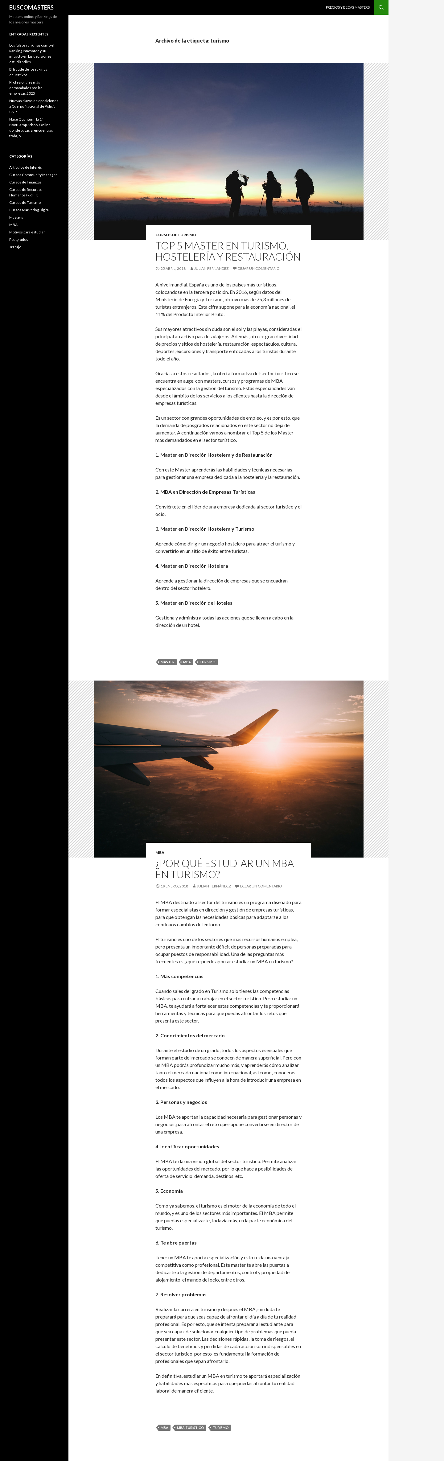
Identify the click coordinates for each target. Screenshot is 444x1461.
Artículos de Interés (25, 167)
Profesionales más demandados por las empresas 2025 (26, 88)
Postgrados (18, 239)
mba (187, 662)
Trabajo (15, 247)
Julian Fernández (211, 268)
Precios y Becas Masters (348, 7)
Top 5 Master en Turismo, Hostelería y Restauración (228, 251)
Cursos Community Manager (33, 174)
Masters (16, 217)
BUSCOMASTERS (31, 7)
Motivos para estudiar (27, 232)
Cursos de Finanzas (25, 182)
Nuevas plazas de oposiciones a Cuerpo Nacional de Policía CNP (33, 106)
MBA (159, 852)
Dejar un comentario (259, 268)
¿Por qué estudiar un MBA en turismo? (224, 868)
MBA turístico (190, 1428)
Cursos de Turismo (175, 235)
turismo (207, 662)
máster (168, 662)
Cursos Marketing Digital (29, 210)
